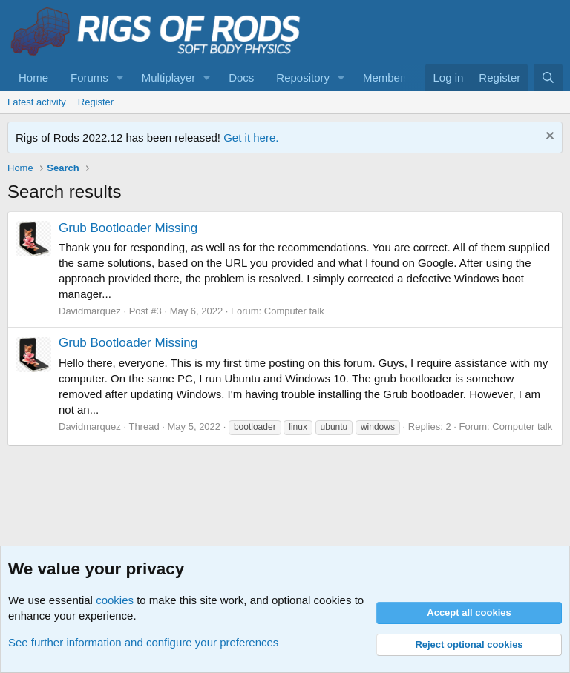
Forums (89, 77)
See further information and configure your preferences (143, 642)
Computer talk (294, 310)
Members (386, 77)
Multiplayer (169, 77)
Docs (241, 77)
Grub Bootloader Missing (128, 228)
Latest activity (36, 101)
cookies (115, 600)
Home (33, 77)
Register (96, 101)
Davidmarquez (90, 310)
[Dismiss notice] (548, 137)
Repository (303, 77)
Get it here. (250, 137)
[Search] (548, 77)
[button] (120, 77)
